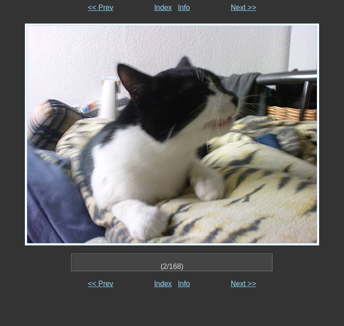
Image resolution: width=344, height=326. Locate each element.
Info (184, 7)
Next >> (243, 7)
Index (163, 7)
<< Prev (100, 7)
